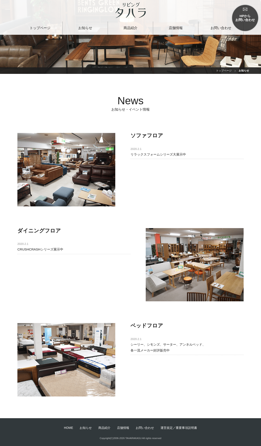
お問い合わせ (221, 28)
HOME (68, 427)
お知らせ (85, 28)
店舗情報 (176, 28)
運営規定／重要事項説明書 (179, 427)
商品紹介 (130, 28)
